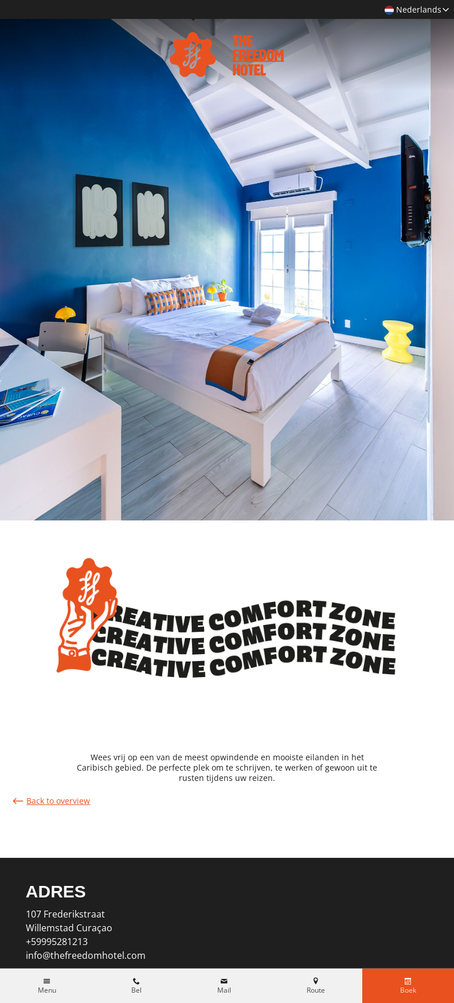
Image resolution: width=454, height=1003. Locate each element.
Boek (408, 990)
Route (316, 990)
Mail (224, 990)
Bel (136, 990)
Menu (47, 990)
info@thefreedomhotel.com (86, 955)
